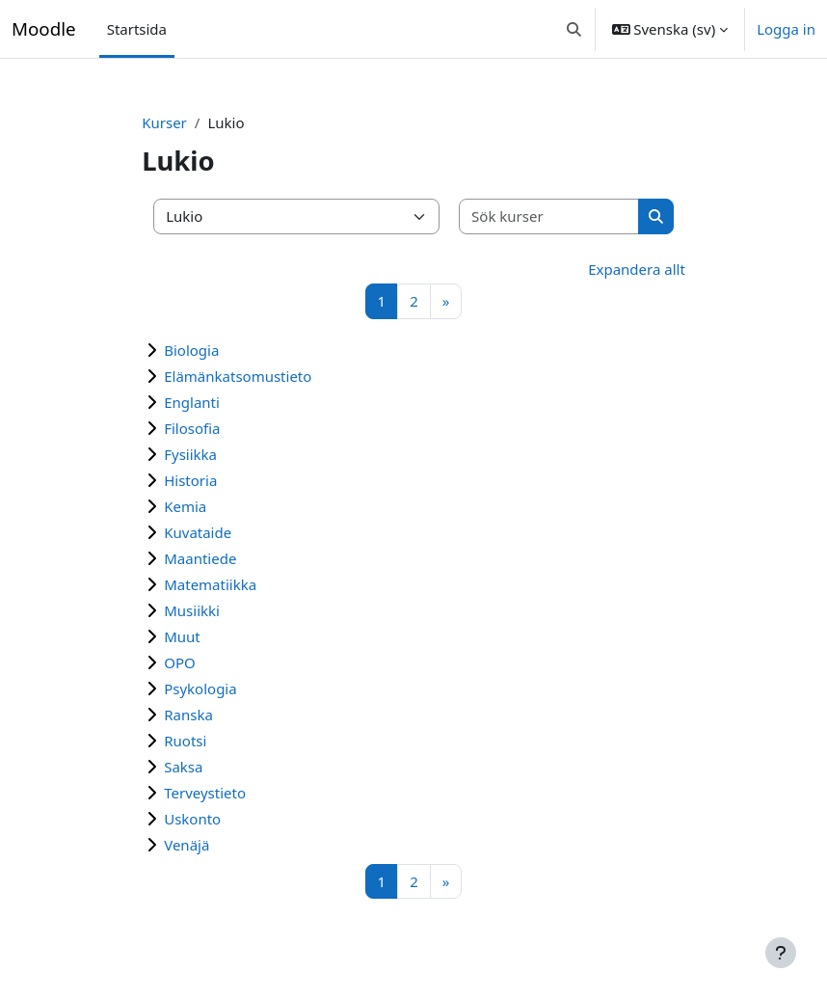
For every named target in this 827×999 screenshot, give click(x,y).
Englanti (192, 402)
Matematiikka (210, 584)
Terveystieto (205, 792)
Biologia (191, 350)
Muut (182, 636)
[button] (574, 29)
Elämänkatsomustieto (237, 376)
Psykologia (200, 688)
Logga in (786, 29)
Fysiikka (190, 454)
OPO (180, 662)
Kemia (185, 506)
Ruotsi (185, 740)
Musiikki (192, 610)
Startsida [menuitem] (137, 29)
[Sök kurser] (549, 216)
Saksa (183, 766)
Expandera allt (636, 269)
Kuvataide (197, 532)
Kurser (164, 122)
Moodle (44, 28)
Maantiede (200, 558)
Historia (190, 480)
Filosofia (192, 428)
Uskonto (192, 818)
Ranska (188, 714)
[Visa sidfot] (780, 952)
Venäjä (186, 844)
